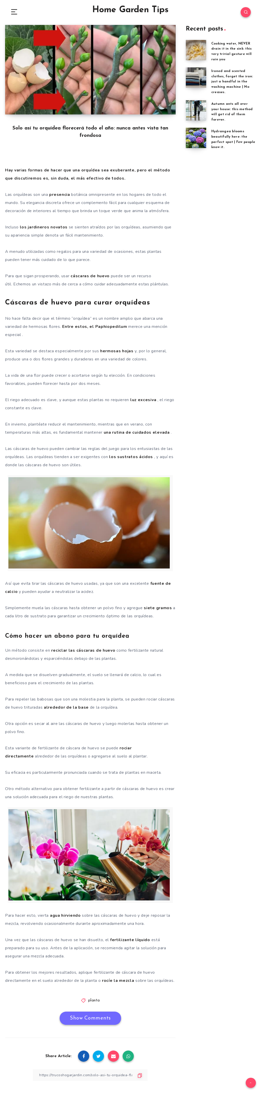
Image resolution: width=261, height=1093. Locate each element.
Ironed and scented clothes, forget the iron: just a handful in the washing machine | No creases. (232, 81)
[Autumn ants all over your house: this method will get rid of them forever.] (196, 110)
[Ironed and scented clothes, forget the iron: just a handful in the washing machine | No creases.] (196, 77)
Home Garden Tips (130, 10)
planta (94, 1000)
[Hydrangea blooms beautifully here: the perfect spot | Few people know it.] (196, 138)
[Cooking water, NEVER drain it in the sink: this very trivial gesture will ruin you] (196, 50)
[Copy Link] (90, 1075)
